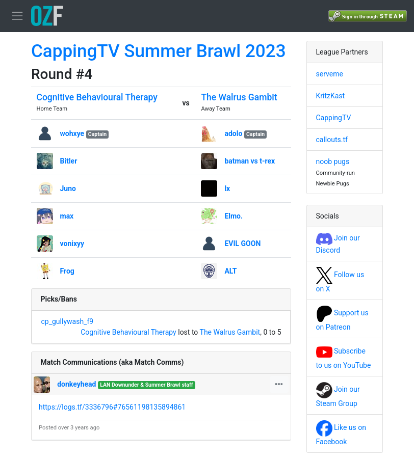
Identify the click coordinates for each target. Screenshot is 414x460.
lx (227, 188)
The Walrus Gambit (239, 97)
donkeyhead (76, 384)
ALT (230, 271)
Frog (67, 271)
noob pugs (333, 161)
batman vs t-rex (249, 161)
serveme (329, 74)
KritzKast (330, 96)
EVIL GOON (242, 243)
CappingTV (333, 118)
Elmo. (233, 216)
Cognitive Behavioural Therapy (97, 97)
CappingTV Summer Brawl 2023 (158, 51)
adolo (233, 133)
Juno (68, 188)
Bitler (68, 161)
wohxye (72, 133)
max (67, 216)
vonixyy (72, 243)
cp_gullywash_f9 (67, 321)
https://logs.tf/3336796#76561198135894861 (112, 407)
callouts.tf (332, 140)
